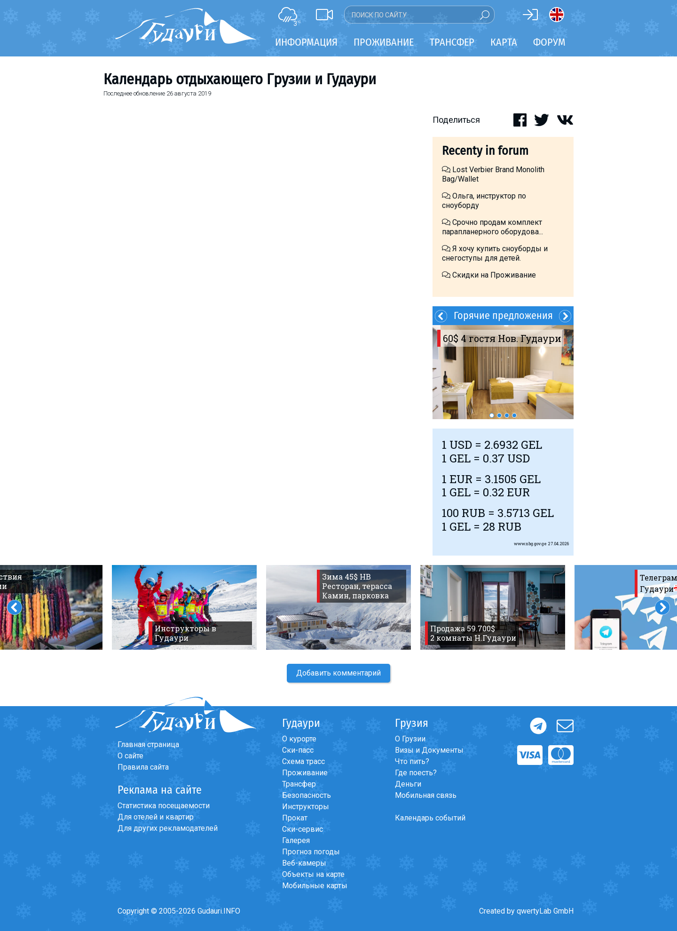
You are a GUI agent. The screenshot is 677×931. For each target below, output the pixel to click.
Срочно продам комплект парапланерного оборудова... (492, 227)
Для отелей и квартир (156, 816)
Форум (549, 42)
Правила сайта (143, 767)
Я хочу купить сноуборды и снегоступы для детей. (495, 253)
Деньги (408, 784)
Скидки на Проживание (489, 275)
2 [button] (499, 415)
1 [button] (491, 415)
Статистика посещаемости (164, 805)
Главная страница (148, 744)
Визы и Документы (429, 750)
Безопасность (306, 795)
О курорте (299, 738)
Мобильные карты (314, 885)
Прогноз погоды (311, 851)
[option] (503, 372)
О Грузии (410, 738)
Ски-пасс (298, 750)
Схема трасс (303, 761)
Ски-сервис (302, 829)
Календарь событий (430, 817)
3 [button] (506, 415)
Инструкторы (305, 806)
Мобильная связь (426, 795)
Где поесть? (416, 772)
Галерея (296, 840)
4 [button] (514, 415)
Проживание (305, 772)
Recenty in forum (485, 150)
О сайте (130, 755)
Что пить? (412, 761)
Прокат (294, 817)
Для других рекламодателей (168, 828)
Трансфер (299, 784)
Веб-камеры (304, 863)
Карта (503, 42)
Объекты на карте (313, 874)
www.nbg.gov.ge (530, 543)
